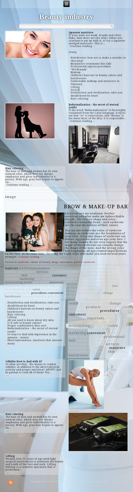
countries (59, 289)
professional (28, 268)
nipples (46, 275)
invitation (12, 278)
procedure (99, 282)
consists (11, 271)
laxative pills (44, 296)
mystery (47, 289)
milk (28, 289)
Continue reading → (82, 46)
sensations (96, 289)
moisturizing (14, 282)
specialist (77, 271)
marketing (27, 278)
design (86, 268)
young (73, 52)
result (28, 282)
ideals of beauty (40, 262)
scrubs (114, 278)
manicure (11, 268)
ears (32, 296)
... (7, 375)
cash (68, 285)
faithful (69, 296)
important (56, 282)
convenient (55, 292)
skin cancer (75, 275)
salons (88, 271)
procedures (39, 292)
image (55, 262)
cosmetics (79, 285)
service (69, 292)
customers (59, 275)
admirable (91, 275)
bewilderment (15, 289)
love (25, 296)
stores (44, 282)
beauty (44, 285)
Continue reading (31, 256)
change (108, 292)
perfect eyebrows (84, 262)
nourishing (83, 292)
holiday (96, 292)
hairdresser (13, 296)
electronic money (104, 268)
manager (34, 275)
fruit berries (100, 278)
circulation (13, 275)
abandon (111, 289)
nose (36, 282)
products (44, 268)
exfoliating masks (18, 292)
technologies (103, 271)
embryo (32, 285)
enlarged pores (77, 289)
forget (59, 296)
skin (24, 275)
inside (22, 285)
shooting (105, 285)
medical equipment (77, 282)
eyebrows (23, 262)
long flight (57, 285)
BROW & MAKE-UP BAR (96, 206)
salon (36, 289)
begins (60, 278)
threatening (83, 278)
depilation (73, 268)
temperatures (26, 271)
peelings (113, 282)
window (93, 285)
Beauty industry (66, 17)
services (42, 271)
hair (115, 285)
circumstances (59, 271)
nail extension (45, 278)
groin (70, 278)
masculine (66, 262)
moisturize (58, 268)
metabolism (108, 275)
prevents (11, 285)
